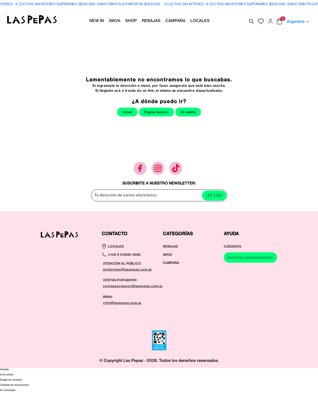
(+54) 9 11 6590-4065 (124, 254)
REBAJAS (170, 246)
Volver (127, 112)
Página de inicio (156, 112)
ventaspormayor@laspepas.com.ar (133, 286)
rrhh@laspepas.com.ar (122, 303)
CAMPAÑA (171, 263)
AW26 (167, 254)
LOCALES (116, 246)
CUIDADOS (232, 246)
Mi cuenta (188, 112)
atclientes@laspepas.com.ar (127, 269)
